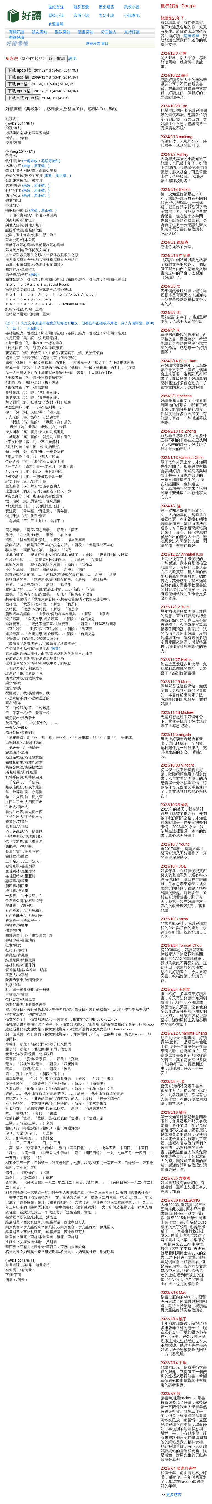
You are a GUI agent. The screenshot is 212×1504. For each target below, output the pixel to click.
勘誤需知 (62, 32)
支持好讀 (132, 32)
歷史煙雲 (106, 7)
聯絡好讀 (16, 37)
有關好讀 (16, 32)
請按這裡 (191, 36)
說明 (72, 58)
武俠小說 (132, 7)
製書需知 (85, 32)
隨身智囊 (81, 7)
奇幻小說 (106, 15)
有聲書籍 (56, 24)
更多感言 (174, 1494)
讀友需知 (39, 32)
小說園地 (132, 15)
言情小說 (81, 15)
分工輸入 (108, 32)
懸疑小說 (56, 15)
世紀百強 (56, 7)
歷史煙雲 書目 (97, 43)
